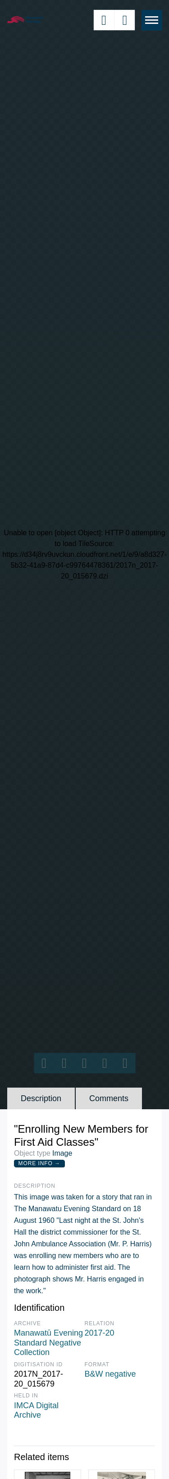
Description (41, 1098)
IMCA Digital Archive (36, 1410)
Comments (108, 1098)
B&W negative (110, 1373)
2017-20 (99, 1332)
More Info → (39, 1163)
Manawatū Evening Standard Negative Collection (48, 1342)
